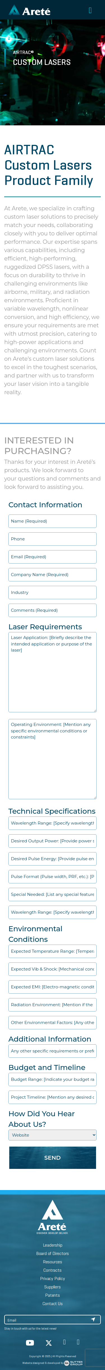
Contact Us (53, 1303)
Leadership (52, 1245)
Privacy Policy (52, 1278)
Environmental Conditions (35, 934)
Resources (52, 1261)
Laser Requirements (45, 626)
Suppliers (52, 1286)
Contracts (52, 1270)
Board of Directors (52, 1253)
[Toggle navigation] (90, 10)
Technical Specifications (51, 811)
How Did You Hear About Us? (41, 1119)
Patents (52, 1295)
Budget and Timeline (46, 1067)
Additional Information (49, 1039)
